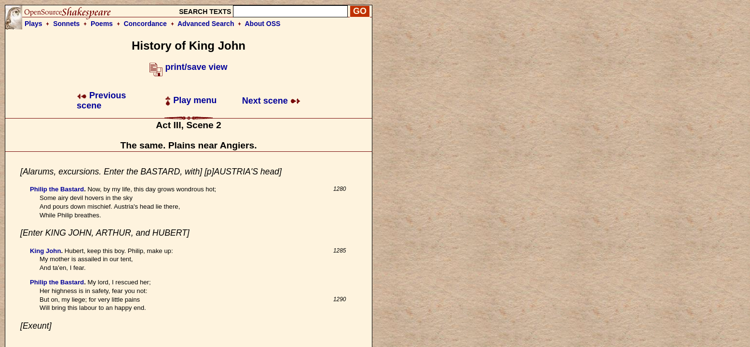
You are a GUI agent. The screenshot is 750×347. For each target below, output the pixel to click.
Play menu (191, 100)
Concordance (144, 23)
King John (45, 250)
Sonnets (66, 23)
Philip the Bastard (57, 189)
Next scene (271, 101)
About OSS (263, 23)
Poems (102, 23)
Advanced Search (205, 23)
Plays (33, 23)
